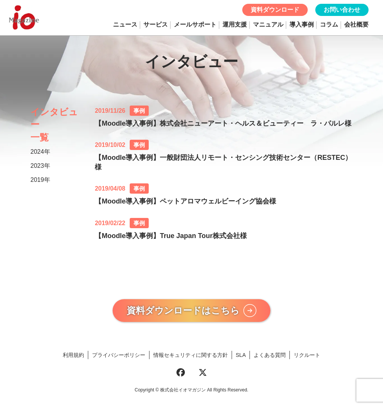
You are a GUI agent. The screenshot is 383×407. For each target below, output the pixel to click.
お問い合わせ (342, 9)
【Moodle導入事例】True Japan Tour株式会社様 (171, 236)
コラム (329, 24)
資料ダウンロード (275, 9)
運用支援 (234, 24)
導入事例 (301, 24)
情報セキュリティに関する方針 (190, 357)
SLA (241, 357)
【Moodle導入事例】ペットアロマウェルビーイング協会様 (185, 201)
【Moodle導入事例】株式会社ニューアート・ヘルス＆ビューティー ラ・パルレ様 (223, 123)
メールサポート (195, 24)
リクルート (307, 357)
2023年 (40, 165)
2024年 (40, 151)
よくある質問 (270, 357)
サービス (155, 24)
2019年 (40, 180)
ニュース (125, 24)
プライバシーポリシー (118, 357)
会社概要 (356, 24)
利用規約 (73, 357)
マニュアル (268, 24)
